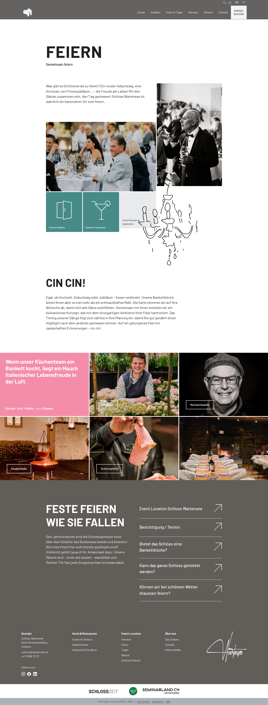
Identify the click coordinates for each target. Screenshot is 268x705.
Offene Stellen (173, 649)
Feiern (124, 644)
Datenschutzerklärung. (145, 698)
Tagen (124, 649)
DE (237, 2)
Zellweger (107, 404)
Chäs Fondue (198, 468)
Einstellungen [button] (188, 696)
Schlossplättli (109, 468)
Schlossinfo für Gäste (84, 649)
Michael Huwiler (200, 404)
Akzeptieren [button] (234, 696)
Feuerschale (19, 468)
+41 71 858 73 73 (30, 656)
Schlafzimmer (80, 644)
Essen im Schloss (82, 639)
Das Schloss (172, 639)
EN (243, 2)
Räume (125, 655)
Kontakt (170, 644)
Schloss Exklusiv (131, 660)
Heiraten (126, 639)
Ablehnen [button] (210, 696)
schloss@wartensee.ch (34, 652)
